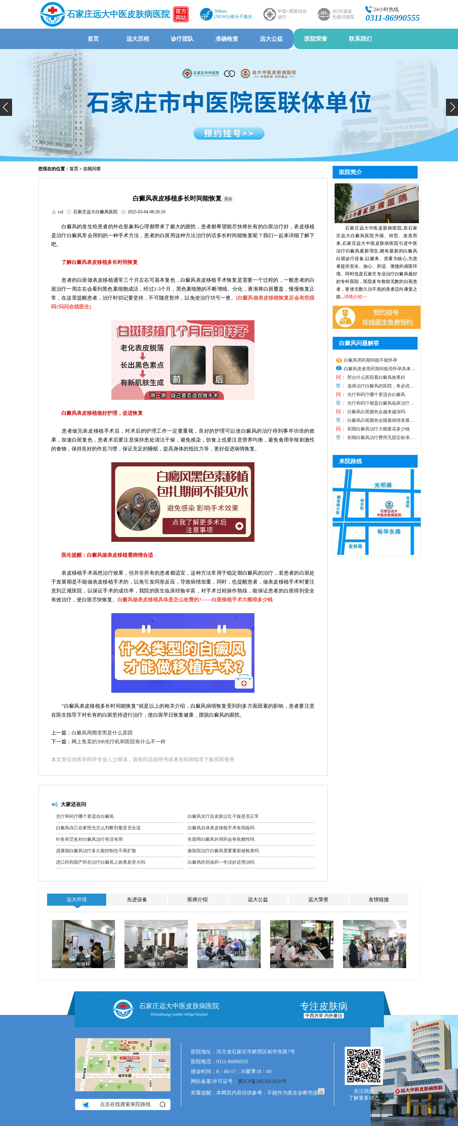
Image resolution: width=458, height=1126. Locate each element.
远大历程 (137, 39)
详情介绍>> (355, 296)
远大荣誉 (318, 899)
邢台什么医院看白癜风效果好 (375, 377)
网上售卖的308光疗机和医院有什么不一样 (119, 741)
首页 (93, 39)
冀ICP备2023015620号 (262, 1081)
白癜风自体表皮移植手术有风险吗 (221, 827)
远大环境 (76, 899)
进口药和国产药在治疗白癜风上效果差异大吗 (100, 862)
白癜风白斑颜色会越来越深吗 (375, 411)
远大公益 (271, 39)
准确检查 (226, 39)
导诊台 (302, 964)
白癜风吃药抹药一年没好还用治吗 (221, 862)
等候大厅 (229, 964)
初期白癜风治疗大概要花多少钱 (378, 429)
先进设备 (137, 899)
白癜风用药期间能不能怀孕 (370, 360)
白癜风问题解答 (359, 343)
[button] (6, 107)
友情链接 (379, 899)
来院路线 (350, 461)
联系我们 (360, 39)
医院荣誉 (315, 39)
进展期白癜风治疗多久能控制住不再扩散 (96, 850)
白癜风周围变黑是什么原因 (102, 732)
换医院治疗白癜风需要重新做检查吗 (223, 850)
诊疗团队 (182, 39)
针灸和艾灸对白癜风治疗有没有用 (89, 839)
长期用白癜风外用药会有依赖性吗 (221, 839)
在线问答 (92, 168)
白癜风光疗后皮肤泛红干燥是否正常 (223, 816)
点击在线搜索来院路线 (123, 1104)
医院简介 (350, 172)
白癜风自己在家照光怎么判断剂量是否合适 (98, 827)
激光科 (374, 964)
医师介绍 (197, 899)
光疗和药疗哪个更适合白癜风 (85, 816)
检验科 (83, 964)
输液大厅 (156, 964)
